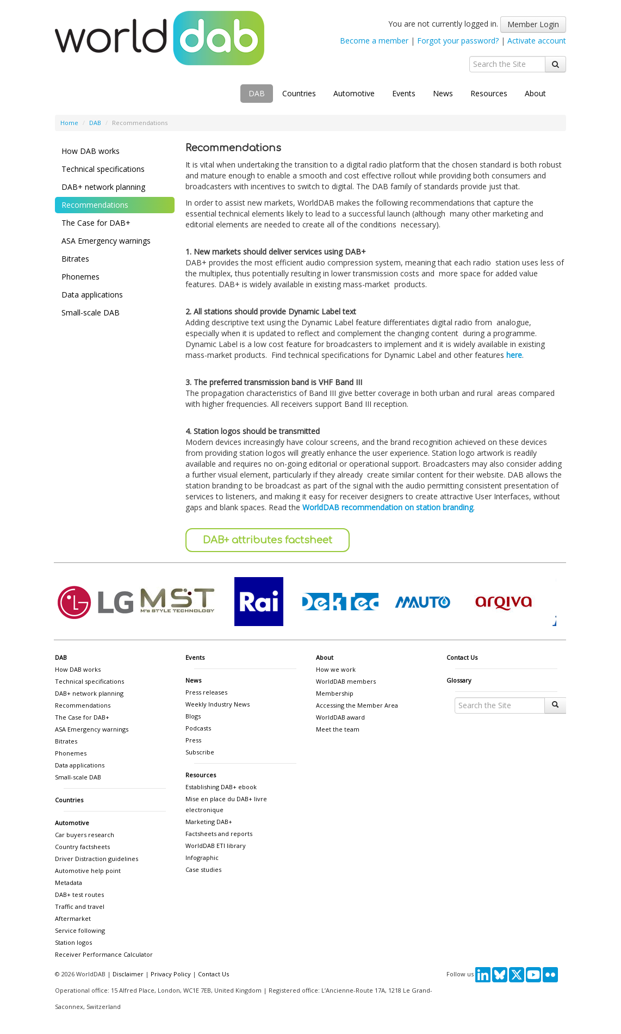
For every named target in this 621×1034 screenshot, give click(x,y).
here (514, 355)
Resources (488, 93)
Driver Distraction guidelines (96, 859)
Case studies (203, 869)
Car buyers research (84, 835)
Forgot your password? (458, 40)
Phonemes (80, 276)
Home (69, 123)
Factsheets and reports (218, 833)
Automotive (354, 93)
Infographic (202, 857)
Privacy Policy (171, 974)
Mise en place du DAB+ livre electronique (226, 804)
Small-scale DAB (90, 312)
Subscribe (199, 752)
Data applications (92, 294)
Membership (334, 693)
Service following (80, 930)
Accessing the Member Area (357, 705)
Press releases (206, 692)
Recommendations (94, 205)
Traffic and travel (79, 906)
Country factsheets (82, 847)
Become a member (374, 40)
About (535, 93)
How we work (336, 669)
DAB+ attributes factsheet (267, 540)
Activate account (536, 40)
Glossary (458, 680)
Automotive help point (88, 870)
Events (403, 93)
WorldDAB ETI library (215, 845)
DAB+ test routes (79, 894)
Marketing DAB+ (208, 822)
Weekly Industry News (217, 704)
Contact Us (461, 657)
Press (193, 740)
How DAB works (90, 151)
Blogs (193, 716)
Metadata (68, 882)
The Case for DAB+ (96, 223)
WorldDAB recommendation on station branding (387, 507)
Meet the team (337, 729)
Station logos (73, 942)
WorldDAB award (340, 717)
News (443, 93)
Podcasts (198, 728)
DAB (257, 93)
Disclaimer (128, 974)
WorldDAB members (346, 681)
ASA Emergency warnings (106, 241)
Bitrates (75, 258)
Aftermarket (73, 918)
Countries (299, 93)
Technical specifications (103, 169)
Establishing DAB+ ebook (221, 787)
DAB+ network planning (103, 187)
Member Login (533, 24)
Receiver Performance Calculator (104, 954)
